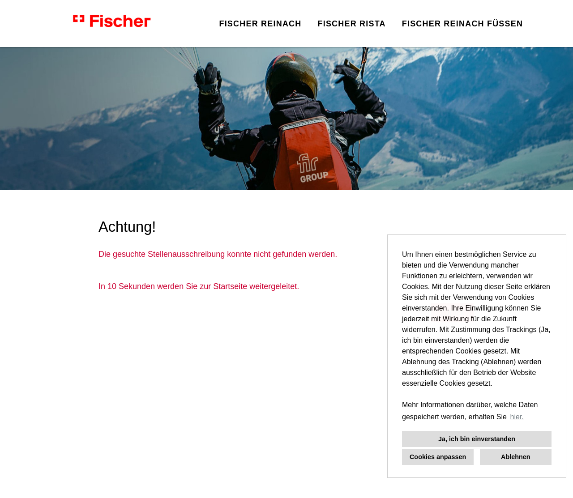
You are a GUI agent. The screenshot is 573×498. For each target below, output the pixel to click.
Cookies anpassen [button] (438, 456)
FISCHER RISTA (351, 23)
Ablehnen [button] (515, 456)
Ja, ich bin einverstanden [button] (476, 439)
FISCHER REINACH (260, 23)
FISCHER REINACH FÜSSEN (462, 23)
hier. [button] (517, 417)
